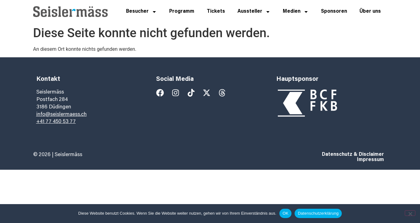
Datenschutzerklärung (318, 213)
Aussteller (253, 11)
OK (285, 213)
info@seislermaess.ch (61, 114)
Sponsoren (334, 11)
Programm (181, 11)
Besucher (141, 11)
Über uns (370, 11)
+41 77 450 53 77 (56, 122)
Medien (296, 11)
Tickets (216, 11)
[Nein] (410, 213)
